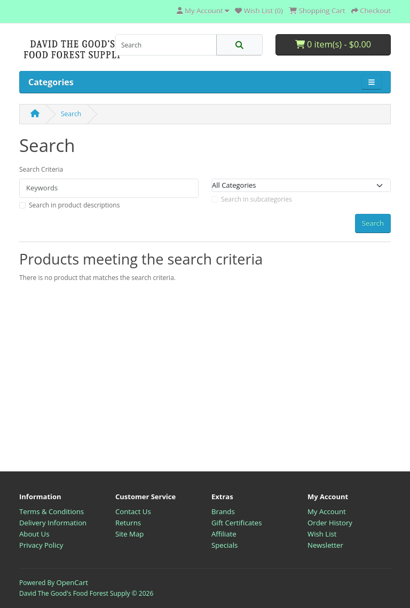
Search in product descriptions (74, 205)
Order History (330, 522)
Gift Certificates (236, 522)
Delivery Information (52, 522)
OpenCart (72, 582)
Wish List (322, 534)
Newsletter (325, 545)
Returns (128, 522)
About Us (34, 534)
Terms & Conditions (51, 511)
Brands (223, 511)
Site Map (129, 534)
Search (71, 113)
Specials (224, 545)
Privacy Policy (41, 545)
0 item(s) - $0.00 (333, 44)
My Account (327, 511)
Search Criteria (41, 169)
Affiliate (223, 534)
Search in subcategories (256, 199)
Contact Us (133, 511)
